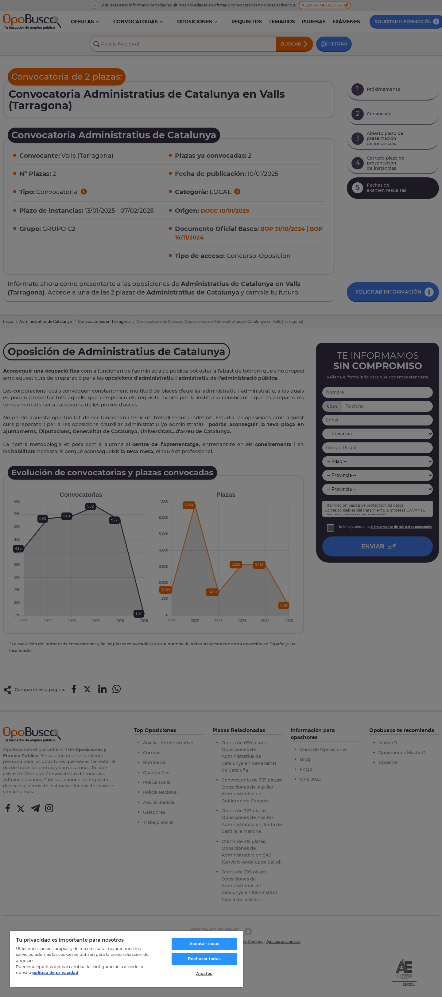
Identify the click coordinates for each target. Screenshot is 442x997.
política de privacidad (55, 972)
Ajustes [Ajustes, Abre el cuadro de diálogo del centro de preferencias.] (204, 973)
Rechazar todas (204, 958)
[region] (126, 959)
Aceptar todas (204, 943)
